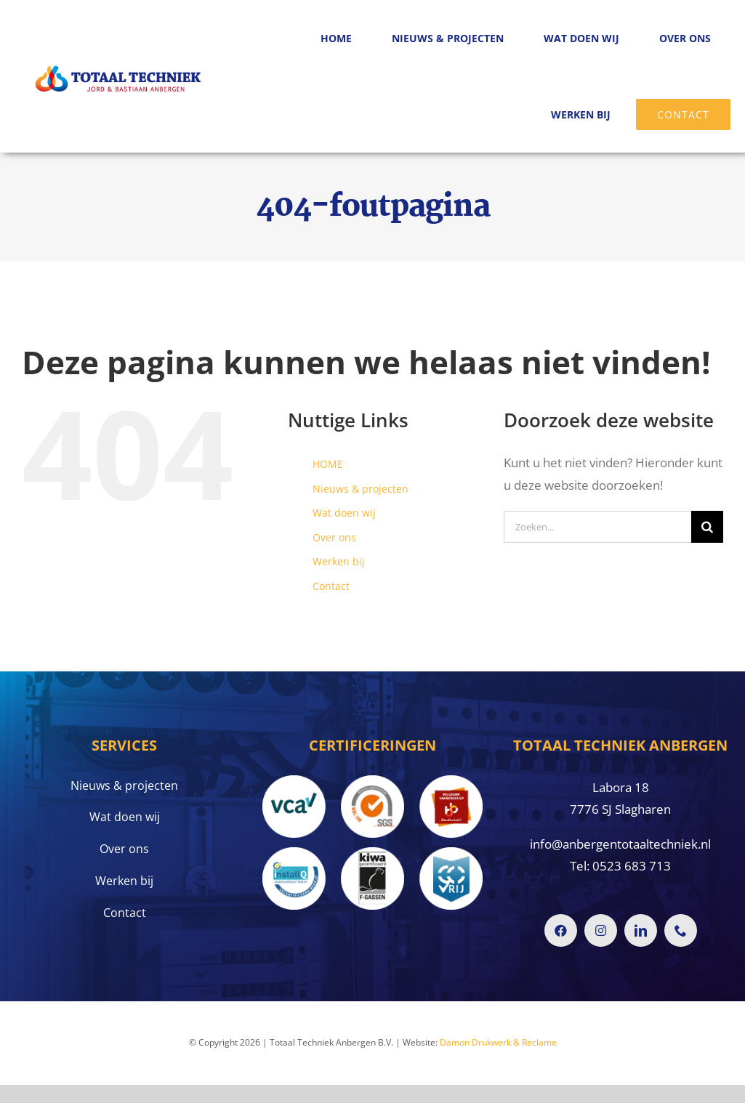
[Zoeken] (707, 527)
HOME (328, 464)
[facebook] (560, 930)
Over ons (334, 537)
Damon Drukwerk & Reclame (498, 1042)
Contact (331, 586)
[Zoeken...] (597, 527)
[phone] (680, 930)
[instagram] (600, 930)
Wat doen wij (344, 513)
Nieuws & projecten (360, 489)
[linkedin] (640, 930)
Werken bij (339, 561)
